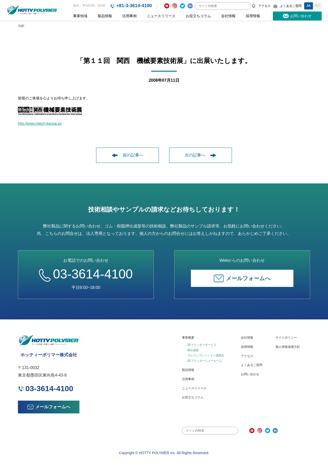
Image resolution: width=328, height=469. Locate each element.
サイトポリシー (286, 337)
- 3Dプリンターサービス (201, 344)
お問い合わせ (250, 374)
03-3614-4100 (86, 274)
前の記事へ (127, 155)
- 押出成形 (192, 350)
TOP (21, 26)
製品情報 (105, 16)
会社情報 (228, 16)
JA (308, 5)
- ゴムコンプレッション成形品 (205, 355)
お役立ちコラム (198, 16)
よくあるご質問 (251, 365)
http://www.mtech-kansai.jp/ (39, 123)
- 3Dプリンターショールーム (204, 360)
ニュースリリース (161, 16)
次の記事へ (200, 155)
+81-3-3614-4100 (134, 5)
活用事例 (129, 16)
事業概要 (188, 337)
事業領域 (80, 16)
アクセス (247, 356)
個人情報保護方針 (287, 347)
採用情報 (253, 16)
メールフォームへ (242, 278)
